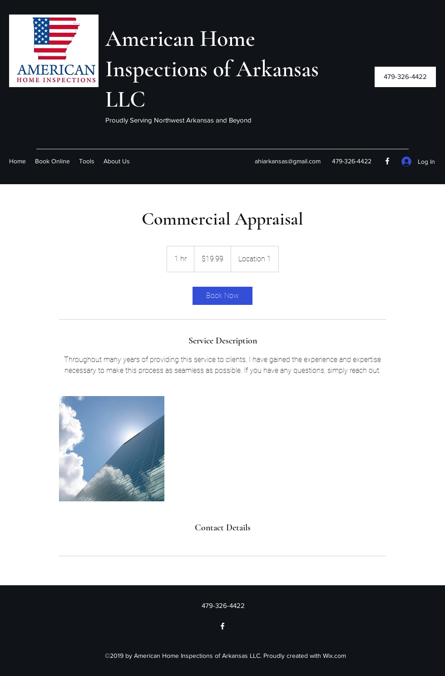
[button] (405, 77)
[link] (222, 296)
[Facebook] (387, 161)
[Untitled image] (111, 448)
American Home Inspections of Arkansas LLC (212, 69)
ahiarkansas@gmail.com (288, 161)
